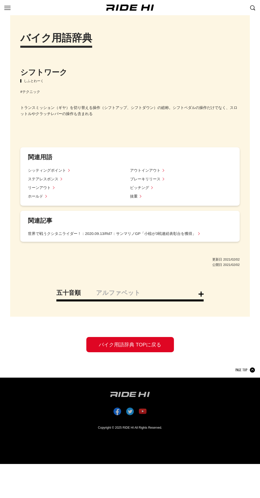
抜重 (134, 196)
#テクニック (30, 92)
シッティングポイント (47, 170)
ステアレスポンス (43, 179)
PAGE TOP (241, 370)
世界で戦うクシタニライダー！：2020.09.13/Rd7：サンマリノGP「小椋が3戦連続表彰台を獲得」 (112, 233)
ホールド (35, 196)
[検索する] (252, 7)
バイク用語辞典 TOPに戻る (130, 344)
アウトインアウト (145, 170)
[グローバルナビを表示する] (7, 7)
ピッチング (139, 187)
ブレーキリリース (145, 179)
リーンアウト (39, 187)
